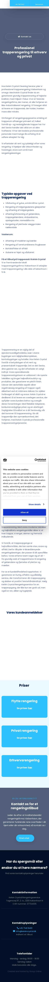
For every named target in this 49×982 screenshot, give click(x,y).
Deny (24, 520)
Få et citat (24, 838)
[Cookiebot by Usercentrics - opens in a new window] (35, 460)
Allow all (24, 512)
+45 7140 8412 (24, 928)
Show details (35, 504)
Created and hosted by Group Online (24, 971)
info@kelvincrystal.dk (24, 931)
